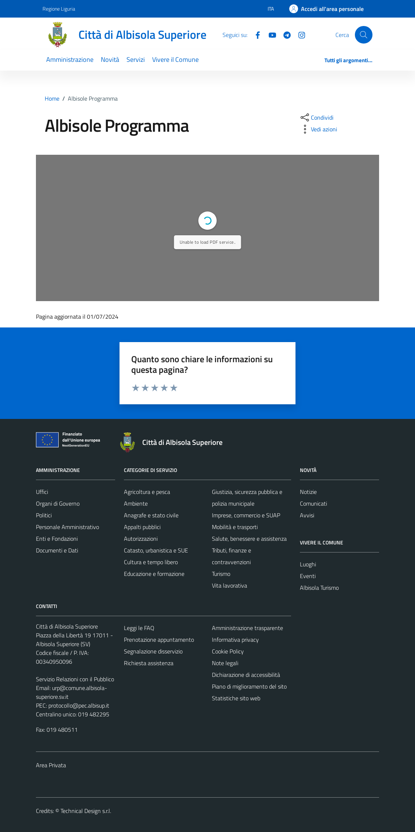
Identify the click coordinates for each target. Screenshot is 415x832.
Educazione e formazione (154, 573)
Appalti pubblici (142, 526)
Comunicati (313, 503)
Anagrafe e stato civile (151, 515)
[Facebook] (254, 34)
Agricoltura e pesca (147, 491)
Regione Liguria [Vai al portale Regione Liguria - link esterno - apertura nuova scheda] (59, 8)
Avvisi (307, 515)
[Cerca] (363, 35)
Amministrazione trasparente (247, 627)
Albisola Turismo (319, 587)
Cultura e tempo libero (151, 562)
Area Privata (51, 765)
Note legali (225, 663)
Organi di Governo (58, 503)
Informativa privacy (235, 639)
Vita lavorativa (229, 585)
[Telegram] (284, 34)
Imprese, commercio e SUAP (246, 515)
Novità (110, 59)
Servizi (135, 59)
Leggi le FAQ (139, 627)
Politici (44, 515)
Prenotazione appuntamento (159, 639)
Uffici (42, 491)
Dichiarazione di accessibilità (246, 674)
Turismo (221, 573)
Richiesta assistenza (148, 663)
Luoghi (308, 564)
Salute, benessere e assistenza (249, 538)
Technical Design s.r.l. (85, 810)
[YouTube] (269, 34)
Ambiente (136, 503)
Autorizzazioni (141, 538)
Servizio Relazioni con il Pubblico (75, 679)
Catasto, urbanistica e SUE (156, 550)
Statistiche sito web (236, 698)
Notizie (308, 491)
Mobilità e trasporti (235, 526)
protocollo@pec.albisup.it (78, 705)
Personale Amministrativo (67, 526)
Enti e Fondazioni (57, 538)
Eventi (308, 575)
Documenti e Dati (57, 550)
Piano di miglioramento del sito (249, 686)
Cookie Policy (228, 651)
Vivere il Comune (175, 59)
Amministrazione (69, 59)
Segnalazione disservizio (153, 651)
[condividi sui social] (316, 117)
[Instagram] (298, 34)
